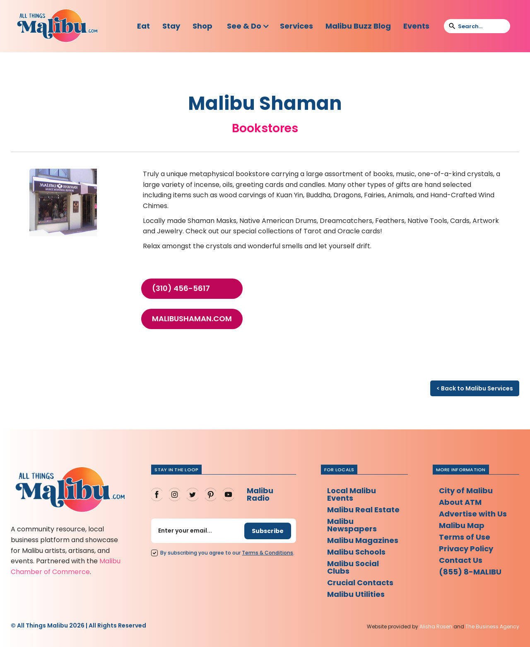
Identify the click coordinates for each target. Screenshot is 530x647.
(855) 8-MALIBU (470, 572)
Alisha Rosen (435, 626)
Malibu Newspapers (352, 525)
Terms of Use (464, 537)
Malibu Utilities (356, 594)
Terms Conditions (267, 552)
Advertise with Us (473, 514)
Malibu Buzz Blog (358, 26)
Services (296, 26)
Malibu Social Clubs (353, 567)
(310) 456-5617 (181, 288)
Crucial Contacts (360, 582)
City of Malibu (466, 490)
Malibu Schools (356, 552)
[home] (57, 26)
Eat (143, 26)
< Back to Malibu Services (474, 388)
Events (416, 26)
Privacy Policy (466, 548)
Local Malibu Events (351, 494)
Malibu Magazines (362, 540)
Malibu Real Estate (363, 509)
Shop (202, 26)
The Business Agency (492, 626)
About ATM (460, 502)
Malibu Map (461, 525)
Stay (171, 26)
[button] (248, 26)
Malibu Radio (260, 494)
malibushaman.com (192, 319)
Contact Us (460, 560)
